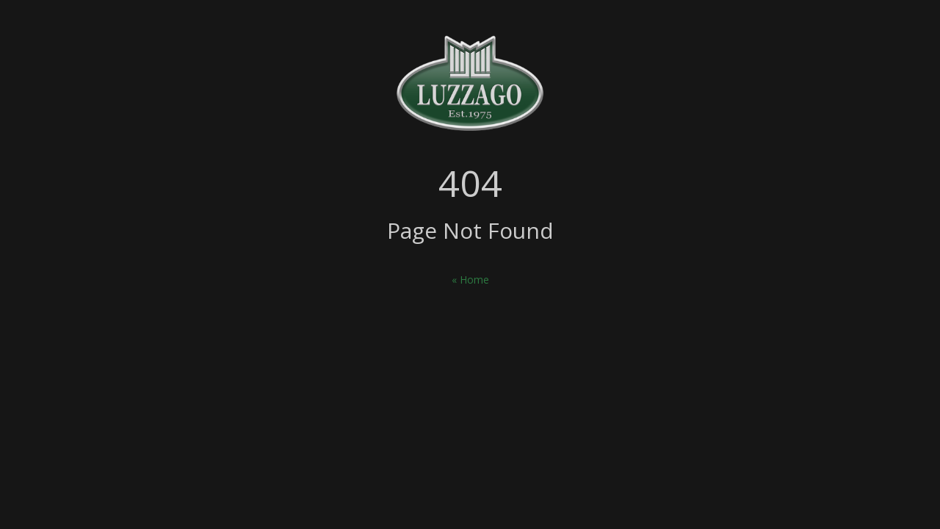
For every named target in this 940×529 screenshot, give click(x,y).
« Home (470, 280)
